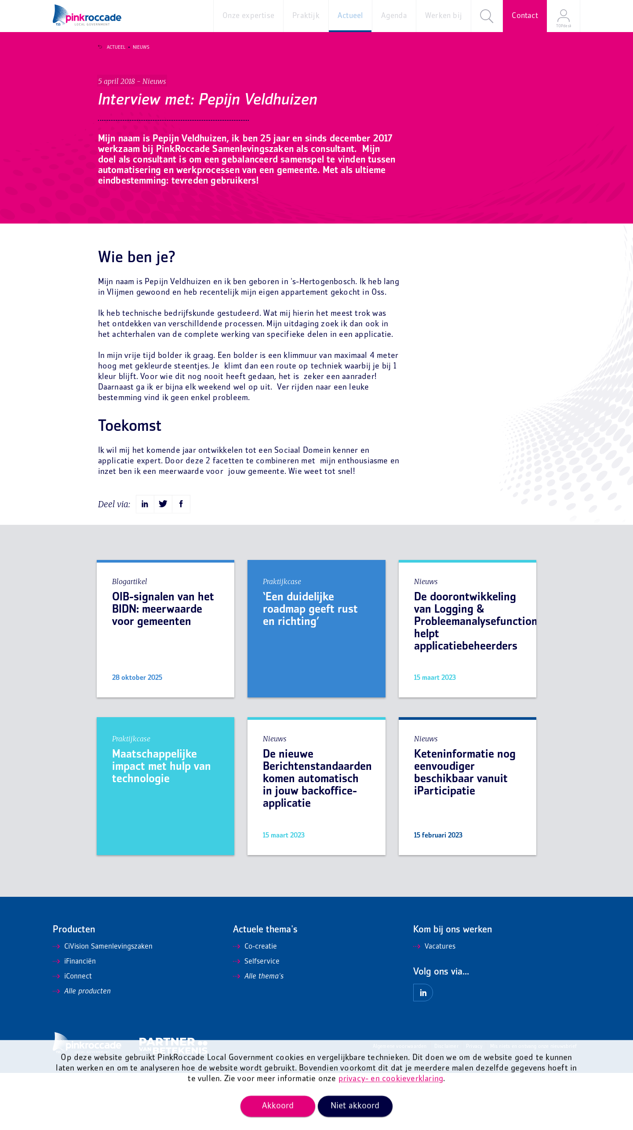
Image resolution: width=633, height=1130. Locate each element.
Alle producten (82, 1048)
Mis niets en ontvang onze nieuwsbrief (533, 1103)
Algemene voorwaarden (400, 1103)
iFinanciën (74, 1018)
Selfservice (256, 1018)
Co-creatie (255, 1003)
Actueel (110, 47)
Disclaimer (446, 1103)
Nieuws (135, 47)
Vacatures (434, 1003)
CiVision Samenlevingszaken (103, 1003)
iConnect (72, 1033)
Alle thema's (258, 1033)
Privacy (474, 1103)
